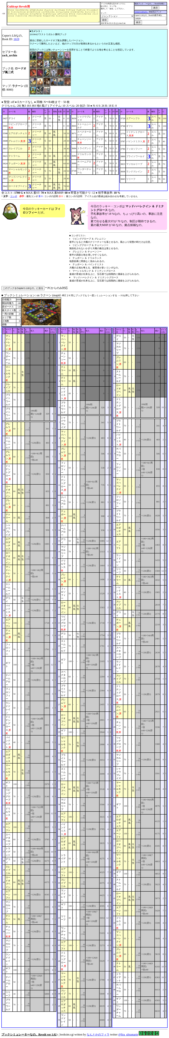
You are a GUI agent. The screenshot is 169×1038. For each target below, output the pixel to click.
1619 (16, 39)
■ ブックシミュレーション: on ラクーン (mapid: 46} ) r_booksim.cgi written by (84, 665)
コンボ (13, 196)
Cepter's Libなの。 (142, 12)
